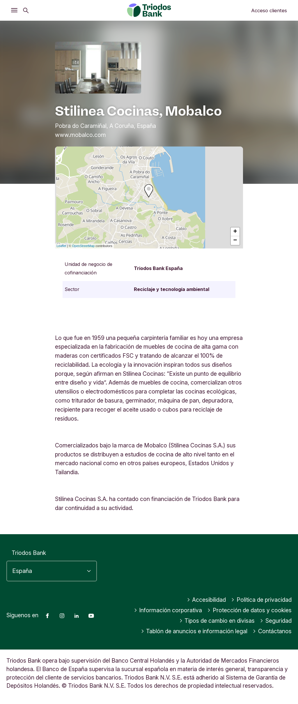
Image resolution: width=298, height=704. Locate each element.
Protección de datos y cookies (249, 610)
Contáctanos (272, 631)
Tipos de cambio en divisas (217, 620)
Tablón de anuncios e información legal (194, 631)
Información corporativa (168, 610)
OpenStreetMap (83, 246)
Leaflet (61, 246)
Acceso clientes (269, 10)
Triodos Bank (29, 552)
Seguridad (276, 620)
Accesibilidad (206, 599)
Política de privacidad (261, 599)
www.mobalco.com (80, 134)
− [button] (235, 240)
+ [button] (235, 231)
